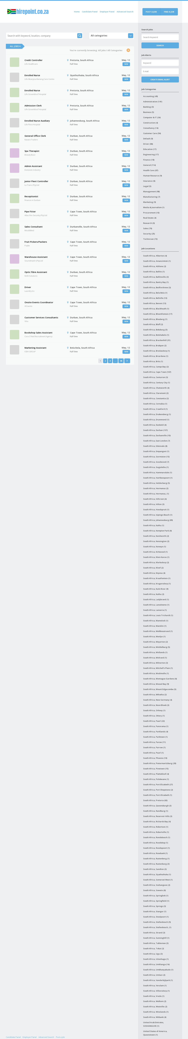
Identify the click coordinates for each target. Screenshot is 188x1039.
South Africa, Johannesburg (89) (158, 520)
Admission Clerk (33, 105)
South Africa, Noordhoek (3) (156, 705)
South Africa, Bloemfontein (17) (157, 314)
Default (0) (148, 138)
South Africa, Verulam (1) (155, 985)
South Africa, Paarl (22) (154, 721)
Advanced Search (125, 11)
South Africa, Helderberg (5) (156, 483)
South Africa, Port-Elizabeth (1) (157, 795)
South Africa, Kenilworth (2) (156, 536)
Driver (28, 287)
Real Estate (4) (149, 217)
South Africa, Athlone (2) (154, 266)
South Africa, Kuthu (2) (153, 594)
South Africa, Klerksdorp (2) (156, 562)
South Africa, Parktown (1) (155, 737)
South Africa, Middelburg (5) (156, 647)
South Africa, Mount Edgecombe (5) (159, 689)
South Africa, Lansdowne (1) (156, 604)
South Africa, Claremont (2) (155, 393)
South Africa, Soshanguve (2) (156, 885)
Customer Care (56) (152, 133)
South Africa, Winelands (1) (155, 1011)
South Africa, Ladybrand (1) (156, 599)
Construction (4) (150, 122)
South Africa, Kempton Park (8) (157, 530)
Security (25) (149, 233)
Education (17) (149, 149)
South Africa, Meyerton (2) (155, 641)
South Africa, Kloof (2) (153, 567)
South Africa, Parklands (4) (155, 731)
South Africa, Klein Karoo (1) (156, 557)
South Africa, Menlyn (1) (154, 636)
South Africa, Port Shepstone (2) (158, 789)
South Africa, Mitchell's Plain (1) (158, 668)
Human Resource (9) (152, 175)
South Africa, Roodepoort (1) (156, 848)
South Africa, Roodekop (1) (155, 842)
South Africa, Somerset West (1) (158, 879)
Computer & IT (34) (152, 117)
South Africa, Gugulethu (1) (156, 467)
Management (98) (151, 191)
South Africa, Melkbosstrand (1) (158, 631)
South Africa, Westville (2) (155, 1006)
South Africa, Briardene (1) (155, 356)
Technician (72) (150, 239)
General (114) (149, 165)
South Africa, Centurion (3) (155, 377)
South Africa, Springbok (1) (155, 895)
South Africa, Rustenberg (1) (156, 858)
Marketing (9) (149, 202)
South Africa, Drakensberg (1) (157, 414)
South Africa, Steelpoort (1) (156, 916)
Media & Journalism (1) (153, 207)
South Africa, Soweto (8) (154, 890)
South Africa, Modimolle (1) (156, 673)
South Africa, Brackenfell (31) (156, 340)
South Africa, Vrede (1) (153, 996)
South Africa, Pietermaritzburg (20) (159, 763)
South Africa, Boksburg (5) (155, 329)
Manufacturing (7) (151, 196)
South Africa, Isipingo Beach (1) (157, 514)
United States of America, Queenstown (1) (155, 1033)
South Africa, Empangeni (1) (156, 451)
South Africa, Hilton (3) (153, 504)
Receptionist (31, 196)
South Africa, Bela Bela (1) (155, 292)
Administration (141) (152, 101)
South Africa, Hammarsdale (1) (157, 472)
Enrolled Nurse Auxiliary (37, 120)
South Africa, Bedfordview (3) (157, 287)
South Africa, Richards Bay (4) (157, 821)
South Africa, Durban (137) (155, 430)
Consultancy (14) (150, 128)
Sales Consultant (34, 226)
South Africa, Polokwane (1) (156, 779)
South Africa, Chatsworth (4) (156, 388)
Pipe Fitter (30, 211)
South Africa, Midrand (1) (155, 657)
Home (77, 11)
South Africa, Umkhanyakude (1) (158, 969)
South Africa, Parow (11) (154, 742)
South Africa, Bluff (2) (153, 324)
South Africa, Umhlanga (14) (156, 964)
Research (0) (149, 223)
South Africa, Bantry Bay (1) (156, 282)
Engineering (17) (151, 154)
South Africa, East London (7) (156, 440)
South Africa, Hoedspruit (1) (156, 509)
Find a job (169, 11)
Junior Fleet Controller (36, 181)
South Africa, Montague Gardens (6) (160, 678)
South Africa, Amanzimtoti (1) (157, 261)
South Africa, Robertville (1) (156, 832)
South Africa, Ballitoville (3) (156, 277)
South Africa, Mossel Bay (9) (156, 684)
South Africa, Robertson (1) (155, 826)
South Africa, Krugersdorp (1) (157, 583)
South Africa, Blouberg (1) (155, 319)
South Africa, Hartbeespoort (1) (157, 477)
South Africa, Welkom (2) (154, 1001)
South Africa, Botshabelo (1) (156, 335)
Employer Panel (107, 11)
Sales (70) (147, 228)
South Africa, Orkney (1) (154, 710)
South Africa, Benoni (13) (154, 303)
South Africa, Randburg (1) (155, 811)
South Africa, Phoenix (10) (155, 758)
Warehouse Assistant (36, 256)
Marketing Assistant (35, 347)
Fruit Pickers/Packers (36, 241)
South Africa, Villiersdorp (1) (156, 990)
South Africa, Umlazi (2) (154, 975)
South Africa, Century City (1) (156, 382)
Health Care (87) (150, 170)
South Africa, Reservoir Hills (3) (157, 816)
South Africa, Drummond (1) (156, 419)
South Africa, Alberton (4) (155, 255)
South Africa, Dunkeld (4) (154, 425)
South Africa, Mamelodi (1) (155, 620)
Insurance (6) (149, 181)
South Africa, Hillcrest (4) (155, 499)
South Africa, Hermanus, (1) (156, 493)
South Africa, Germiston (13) (156, 456)
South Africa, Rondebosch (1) (156, 837)
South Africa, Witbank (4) (154, 1017)
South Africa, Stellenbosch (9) (157, 922)
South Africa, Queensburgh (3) (157, 805)
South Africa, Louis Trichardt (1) (158, 615)
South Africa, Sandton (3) (155, 869)
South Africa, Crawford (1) (155, 409)
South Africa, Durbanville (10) (157, 435)
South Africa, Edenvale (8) (155, 446)
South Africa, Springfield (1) (156, 901)
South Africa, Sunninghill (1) (156, 938)
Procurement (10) (151, 212)
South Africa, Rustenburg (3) (156, 864)
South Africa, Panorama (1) (155, 726)
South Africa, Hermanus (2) (155, 488)
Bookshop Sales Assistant (38, 332)
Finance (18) (148, 159)
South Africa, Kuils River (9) (155, 589)
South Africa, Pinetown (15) (155, 768)
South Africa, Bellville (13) (155, 298)
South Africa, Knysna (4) (154, 573)
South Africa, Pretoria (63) (155, 800)
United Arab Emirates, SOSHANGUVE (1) (153, 1024)
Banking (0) (148, 107)
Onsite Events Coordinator (39, 302)
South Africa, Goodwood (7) (156, 462)
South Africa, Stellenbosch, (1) (157, 927)
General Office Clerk (35, 135)
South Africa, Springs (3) (154, 906)
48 (121, 360)
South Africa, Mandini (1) (154, 626)
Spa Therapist (32, 150)
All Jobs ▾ (15, 46)
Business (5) (148, 112)
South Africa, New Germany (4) (157, 699)
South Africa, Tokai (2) (153, 948)
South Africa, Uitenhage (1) (156, 959)
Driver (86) (148, 144)
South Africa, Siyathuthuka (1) (157, 874)
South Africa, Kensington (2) (156, 541)
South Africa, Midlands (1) (155, 652)
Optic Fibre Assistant (36, 272)
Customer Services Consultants (41, 317)
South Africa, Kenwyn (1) (154, 546)
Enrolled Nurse (32, 75)
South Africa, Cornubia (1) (155, 403)
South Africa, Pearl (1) (153, 752)
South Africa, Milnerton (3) (155, 662)
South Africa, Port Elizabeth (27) (158, 784)
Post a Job (60, 1037)
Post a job (151, 11)
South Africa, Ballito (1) (154, 271)
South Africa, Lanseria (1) (155, 610)
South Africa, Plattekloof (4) (156, 774)
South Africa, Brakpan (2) (154, 345)
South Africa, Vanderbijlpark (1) (158, 980)
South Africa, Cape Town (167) (157, 372)
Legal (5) (147, 186)
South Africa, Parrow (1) (154, 747)
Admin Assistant (33, 166)
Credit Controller (33, 60)
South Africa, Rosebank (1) (155, 853)
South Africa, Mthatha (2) (155, 694)
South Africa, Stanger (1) (154, 911)
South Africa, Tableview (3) (155, 943)
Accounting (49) (150, 96)
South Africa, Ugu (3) (153, 953)
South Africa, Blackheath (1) (156, 308)
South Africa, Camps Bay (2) (156, 366)
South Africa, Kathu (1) (153, 525)
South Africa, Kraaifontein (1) (156, 578)
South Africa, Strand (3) (154, 932)
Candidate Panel (90, 11)
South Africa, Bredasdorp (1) (156, 350)
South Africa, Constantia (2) (156, 398)
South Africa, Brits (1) (153, 361)
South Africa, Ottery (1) (154, 715)
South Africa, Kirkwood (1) (155, 552)
